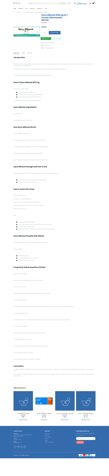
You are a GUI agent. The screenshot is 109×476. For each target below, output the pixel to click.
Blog (27, 8)
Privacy (46, 458)
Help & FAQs (47, 451)
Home (14, 8)
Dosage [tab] (24, 53)
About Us (32, 8)
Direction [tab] (30, 53)
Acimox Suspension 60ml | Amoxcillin (65, 431)
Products (20, 8)
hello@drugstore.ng (17, 460)
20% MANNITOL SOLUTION (23, 431)
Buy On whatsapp (57, 38)
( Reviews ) (50, 22)
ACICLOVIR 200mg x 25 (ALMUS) (44, 431)
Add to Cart (56, 32)
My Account (47, 453)
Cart (46, 8)
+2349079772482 (81, 4)
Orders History (48, 454)
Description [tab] (16, 53)
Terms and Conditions (49, 459)
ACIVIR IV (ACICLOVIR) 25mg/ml (86, 431)
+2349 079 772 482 (17, 457)
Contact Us (39, 8)
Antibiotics (18, 12)
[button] (94, 3)
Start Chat (46, 38)
